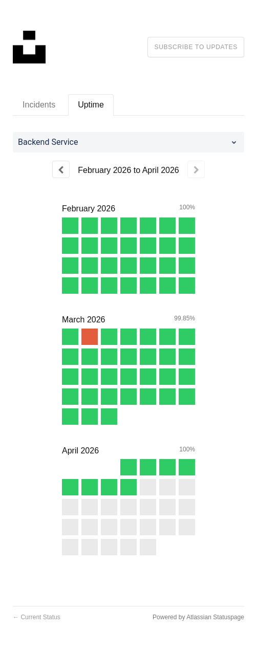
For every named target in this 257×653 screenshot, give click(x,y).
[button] (195, 47)
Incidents (39, 104)
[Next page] (196, 169)
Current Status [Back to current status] (36, 617)
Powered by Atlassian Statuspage (198, 617)
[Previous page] (61, 169)
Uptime (91, 104)
